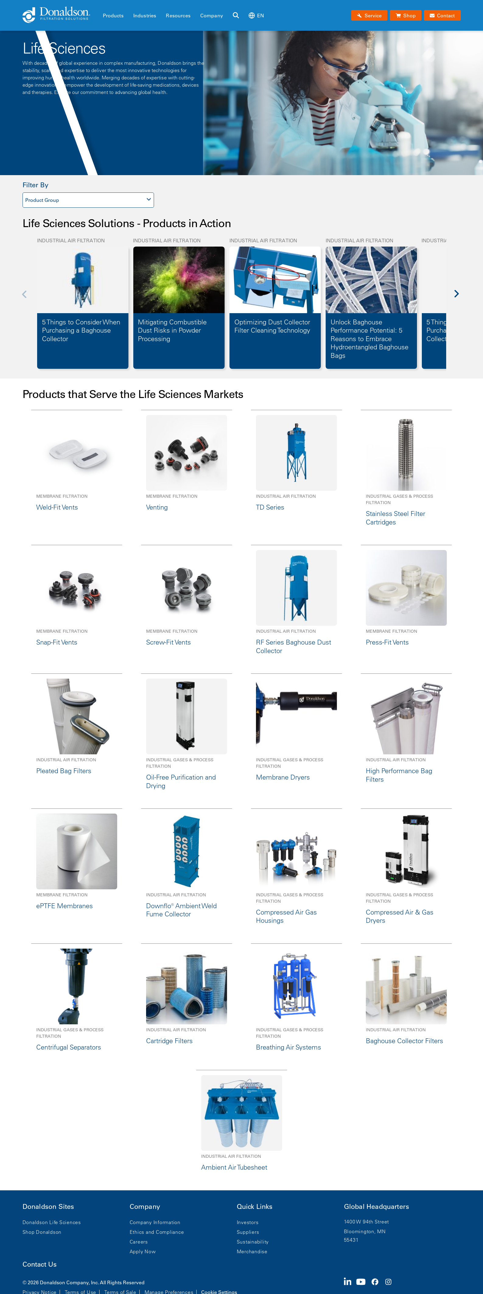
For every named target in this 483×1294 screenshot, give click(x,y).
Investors (248, 1222)
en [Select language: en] (256, 15)
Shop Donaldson (42, 1232)
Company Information (155, 1222)
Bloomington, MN (365, 1231)
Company (211, 15)
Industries (144, 15)
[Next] (460, 298)
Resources (178, 15)
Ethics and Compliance (157, 1232)
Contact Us (40, 1264)
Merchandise (252, 1251)
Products (113, 15)
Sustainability (253, 1241)
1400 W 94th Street (366, 1222)
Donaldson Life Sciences (52, 1222)
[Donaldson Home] (60, 15)
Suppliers (248, 1232)
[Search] (236, 15)
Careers (139, 1241)
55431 (351, 1240)
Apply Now (143, 1251)
